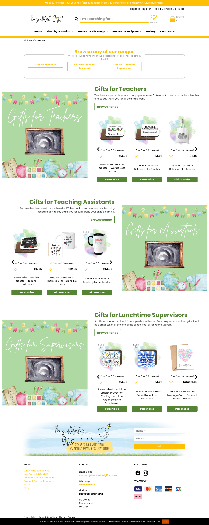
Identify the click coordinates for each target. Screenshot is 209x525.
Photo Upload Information (39, 477)
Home (38, 31)
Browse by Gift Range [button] (92, 31)
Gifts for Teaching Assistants (84, 66)
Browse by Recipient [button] (125, 31)
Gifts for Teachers (45, 64)
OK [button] (166, 521)
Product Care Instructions (38, 481)
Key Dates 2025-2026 (36, 474)
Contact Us (169, 9)
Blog (181, 9)
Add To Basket (182, 179)
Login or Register (140, 9)
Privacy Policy (30, 517)
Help (156, 9)
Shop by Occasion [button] (59, 31)
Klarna (62, 517)
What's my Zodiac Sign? (37, 470)
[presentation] (98, 149)
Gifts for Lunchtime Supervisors (124, 66)
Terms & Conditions (48, 517)
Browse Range (107, 107)
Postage (71, 517)
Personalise (112, 179)
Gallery (151, 31)
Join (159, 446)
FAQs (27, 484)
